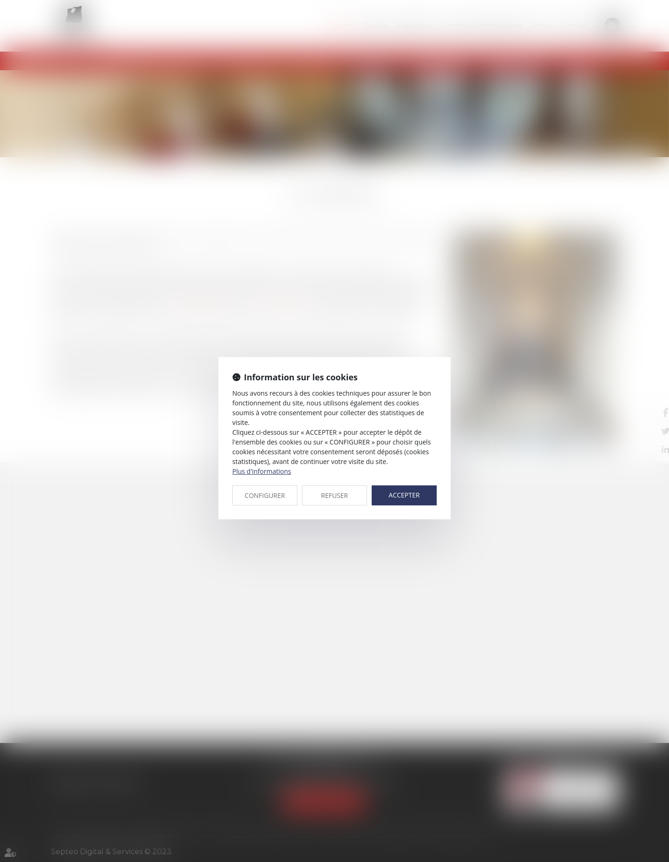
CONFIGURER (265, 495)
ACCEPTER (404, 495)
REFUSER (334, 495)
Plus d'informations (261, 471)
